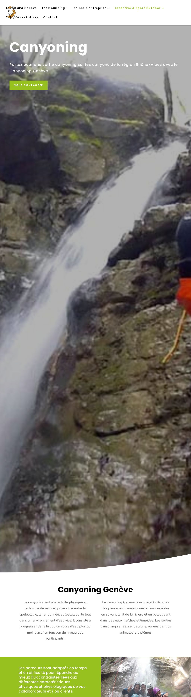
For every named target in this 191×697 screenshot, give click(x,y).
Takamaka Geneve (21, 8)
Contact (50, 17)
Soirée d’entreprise (90, 8)
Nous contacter (28, 85)
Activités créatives (22, 17)
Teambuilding (53, 8)
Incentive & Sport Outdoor (138, 8)
